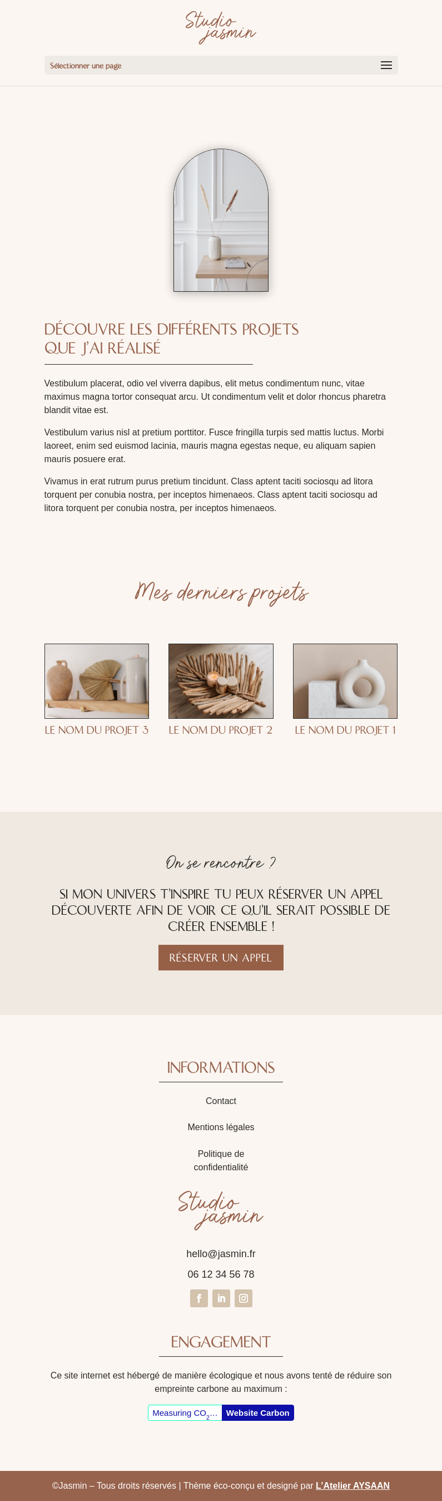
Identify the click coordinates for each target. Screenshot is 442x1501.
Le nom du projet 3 (96, 730)
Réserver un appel (221, 957)
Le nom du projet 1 (345, 730)
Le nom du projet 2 (220, 730)
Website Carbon (258, 1412)
